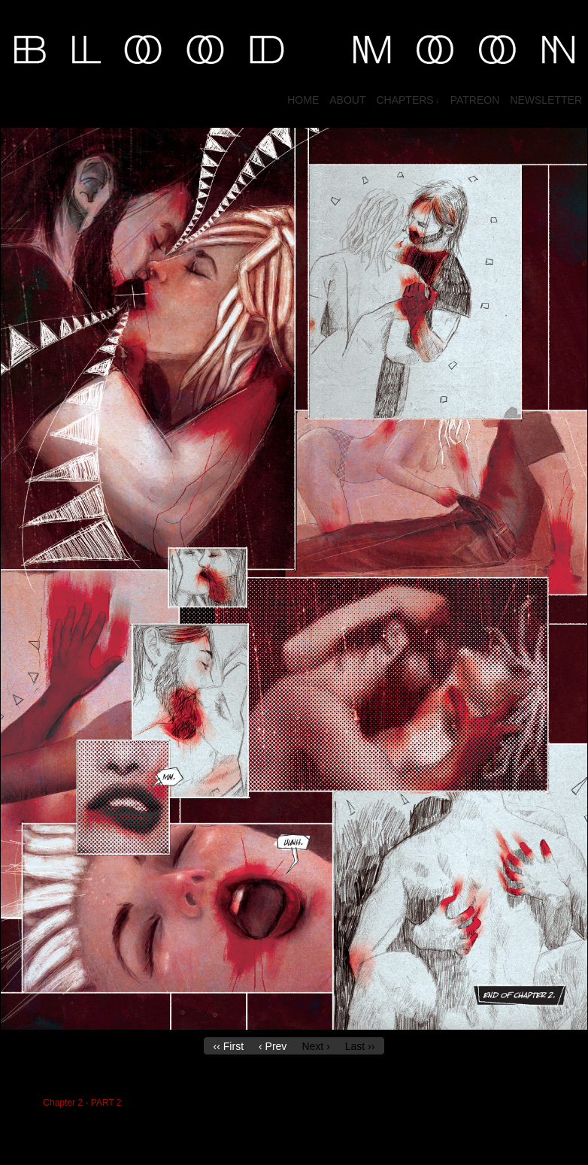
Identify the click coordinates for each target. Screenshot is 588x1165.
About (347, 100)
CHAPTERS (407, 100)
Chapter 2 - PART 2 (82, 1102)
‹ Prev (272, 1046)
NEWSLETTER (546, 100)
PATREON (475, 100)
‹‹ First (229, 1046)
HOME (303, 100)
